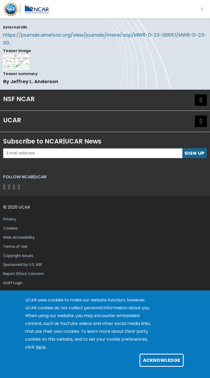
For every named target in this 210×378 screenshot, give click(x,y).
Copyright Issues (18, 255)
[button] (201, 100)
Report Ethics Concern (23, 273)
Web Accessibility (19, 237)
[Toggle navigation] (202, 9)
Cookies (10, 228)
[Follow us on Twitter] (10, 186)
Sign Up (194, 153)
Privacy (9, 219)
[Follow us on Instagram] (15, 186)
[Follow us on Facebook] (5, 186)
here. (41, 347)
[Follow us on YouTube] (20, 186)
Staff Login (13, 282)
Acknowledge (161, 360)
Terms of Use (15, 246)
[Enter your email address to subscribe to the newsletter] (93, 153)
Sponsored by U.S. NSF (22, 264)
